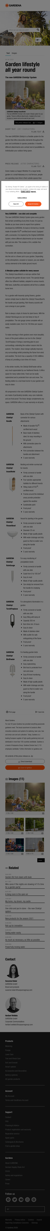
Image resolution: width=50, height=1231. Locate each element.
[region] (25, 195)
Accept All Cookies (33, 204)
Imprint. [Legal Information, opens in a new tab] (33, 191)
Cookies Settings (22, 197)
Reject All (16, 204)
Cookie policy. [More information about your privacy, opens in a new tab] (25, 191)
